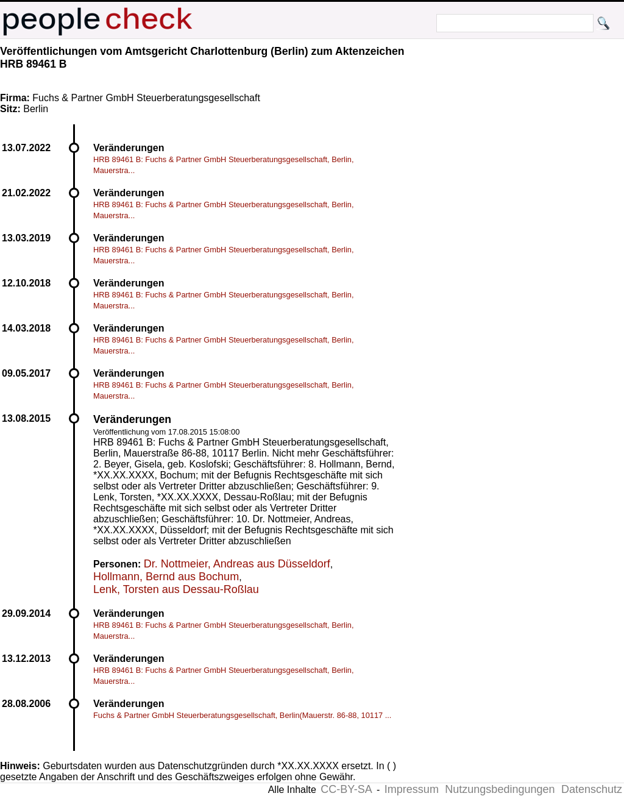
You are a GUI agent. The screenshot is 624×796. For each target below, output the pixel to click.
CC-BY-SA (346, 789)
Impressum (412, 789)
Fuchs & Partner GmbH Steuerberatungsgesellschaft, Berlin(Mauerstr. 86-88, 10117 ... (242, 715)
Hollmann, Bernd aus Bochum (166, 576)
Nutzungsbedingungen (500, 789)
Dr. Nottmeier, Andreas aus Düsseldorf (237, 564)
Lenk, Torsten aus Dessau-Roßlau (176, 589)
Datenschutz (591, 789)
